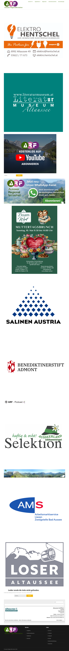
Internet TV (30, 1)
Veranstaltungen (61, 1)
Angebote (28, 630)
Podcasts (28, 638)
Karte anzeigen (59, 620)
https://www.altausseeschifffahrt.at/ (57, 617)
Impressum (50, 643)
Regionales (44, 1)
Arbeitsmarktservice (30, 633)
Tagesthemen (37, 1)
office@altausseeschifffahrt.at (58, 615)
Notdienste (29, 635)
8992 (63, 611)
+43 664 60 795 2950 (60, 614)
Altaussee (60, 611)
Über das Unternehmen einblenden (11, 620)
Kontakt (49, 638)
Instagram (50, 635)
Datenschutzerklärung (52, 641)
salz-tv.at (49, 630)
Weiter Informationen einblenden (25, 620)
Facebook (50, 633)
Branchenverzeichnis (52, 1)
